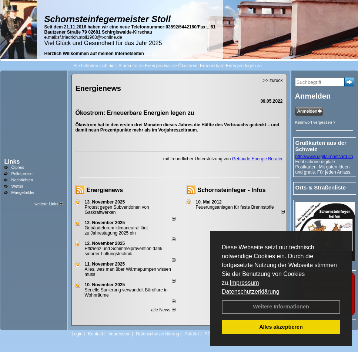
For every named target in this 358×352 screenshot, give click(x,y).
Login (77, 333)
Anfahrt (192, 333)
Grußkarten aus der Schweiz (321, 146)
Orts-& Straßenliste (320, 187)
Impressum (244, 283)
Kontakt (95, 333)
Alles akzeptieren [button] (281, 327)
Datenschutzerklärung (251, 291)
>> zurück (273, 80)
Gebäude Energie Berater (257, 158)
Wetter (17, 186)
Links (12, 161)
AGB (209, 333)
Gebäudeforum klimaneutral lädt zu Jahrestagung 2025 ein (116, 230)
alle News (163, 309)
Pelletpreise (22, 173)
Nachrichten (22, 180)
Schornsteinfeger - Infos (232, 190)
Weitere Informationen (281, 307)
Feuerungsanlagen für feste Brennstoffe (235, 207)
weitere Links (48, 204)
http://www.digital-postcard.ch (324, 156)
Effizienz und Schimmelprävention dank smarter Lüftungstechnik (124, 251)
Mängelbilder (23, 192)
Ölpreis (17, 167)
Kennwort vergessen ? (315, 122)
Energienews (105, 190)
